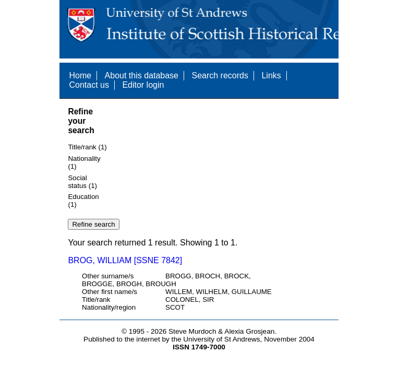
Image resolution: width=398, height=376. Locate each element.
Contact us (88, 84)
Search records (219, 75)
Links (271, 75)
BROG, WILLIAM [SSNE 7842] (125, 260)
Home (80, 75)
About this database (141, 75)
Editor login (143, 84)
